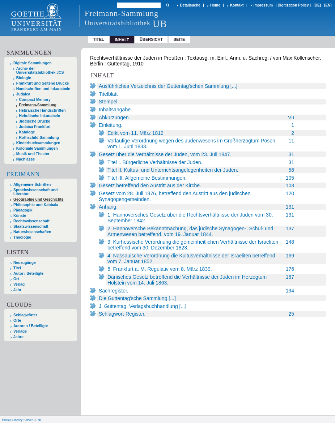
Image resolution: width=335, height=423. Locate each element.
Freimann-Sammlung (37, 105)
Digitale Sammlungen (32, 63)
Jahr (17, 290)
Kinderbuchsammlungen (38, 143)
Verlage (20, 331)
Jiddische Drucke (34, 121)
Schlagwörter (25, 315)
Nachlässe (25, 159)
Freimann (23, 174)
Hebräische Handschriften (42, 110)
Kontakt (236, 5)
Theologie (22, 237)
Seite (179, 39)
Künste (19, 216)
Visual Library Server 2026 (21, 420)
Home (215, 5)
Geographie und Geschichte (38, 199)
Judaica (23, 94)
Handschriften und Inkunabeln (43, 89)
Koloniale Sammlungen (37, 148)
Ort (16, 279)
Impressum (263, 5)
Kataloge (27, 132)
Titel (98, 39)
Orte (17, 320)
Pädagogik (23, 210)
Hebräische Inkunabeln (39, 116)
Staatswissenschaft (30, 226)
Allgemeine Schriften (32, 185)
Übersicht (151, 39)
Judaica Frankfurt (35, 127)
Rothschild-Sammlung (39, 138)
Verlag (19, 284)
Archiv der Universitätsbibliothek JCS (40, 70)
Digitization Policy (293, 5)
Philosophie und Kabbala (35, 205)
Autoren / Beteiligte (30, 326)
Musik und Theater (33, 154)
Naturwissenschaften (32, 232)
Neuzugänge (24, 263)
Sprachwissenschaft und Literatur (35, 192)
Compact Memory (35, 100)
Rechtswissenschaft (31, 221)
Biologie (23, 78)
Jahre (18, 337)
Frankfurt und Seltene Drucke (42, 83)
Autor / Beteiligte (28, 273)
